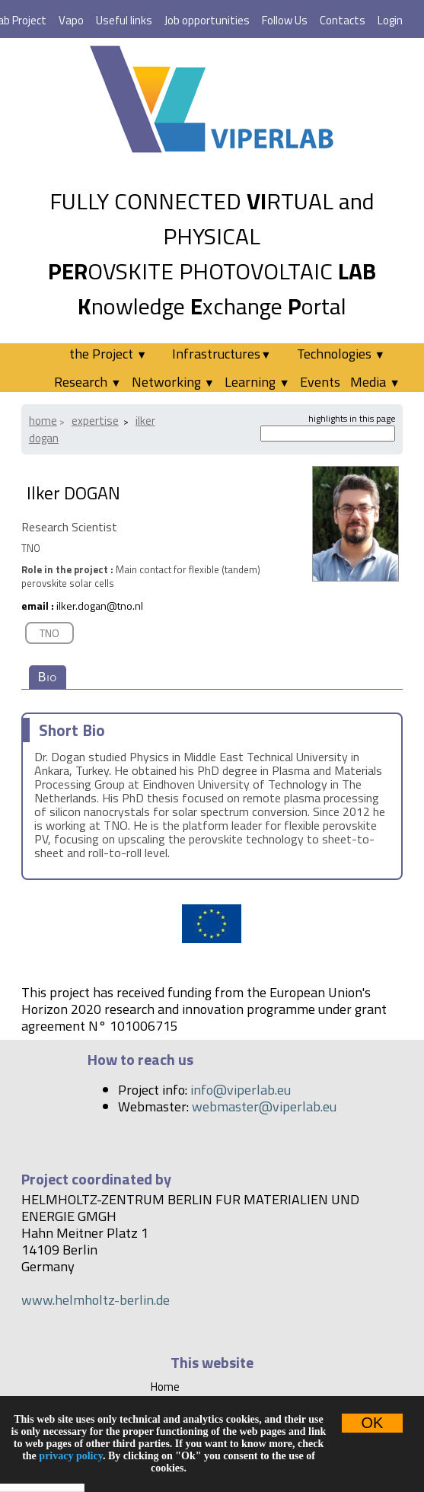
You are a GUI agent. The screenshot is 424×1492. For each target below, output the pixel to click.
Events (320, 381)
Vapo (71, 20)
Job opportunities (207, 20)
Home (43, 420)
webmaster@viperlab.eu (264, 1106)
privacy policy (71, 1456)
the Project (108, 353)
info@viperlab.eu (240, 1089)
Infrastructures (221, 353)
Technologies (341, 353)
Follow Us (285, 20)
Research (87, 381)
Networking (173, 381)
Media (375, 381)
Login (390, 20)
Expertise (95, 420)
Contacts (342, 20)
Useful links (124, 20)
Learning (257, 381)
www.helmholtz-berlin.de (95, 1300)
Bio (47, 677)
